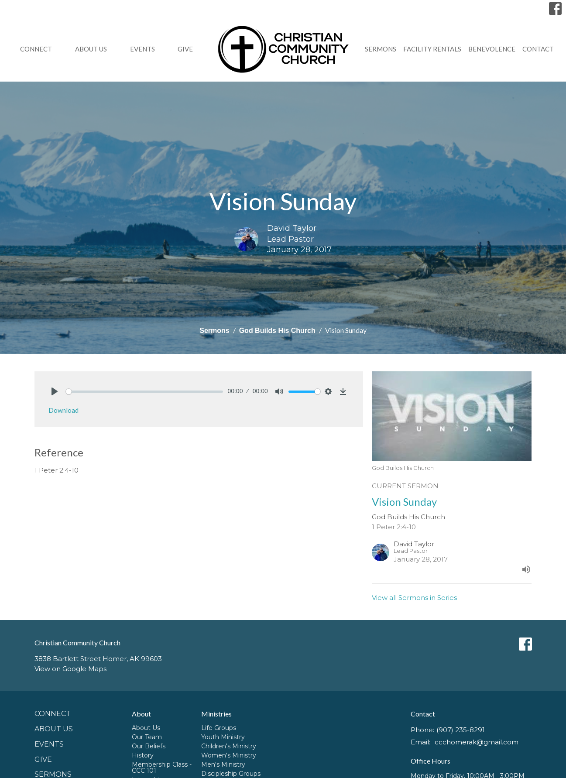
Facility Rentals (432, 49)
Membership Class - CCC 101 (162, 768)
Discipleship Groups (231, 774)
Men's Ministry (223, 764)
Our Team (147, 737)
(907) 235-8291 (460, 730)
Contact (538, 49)
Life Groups (218, 728)
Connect (36, 49)
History (143, 755)
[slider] (144, 391)
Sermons (380, 49)
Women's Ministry (228, 755)
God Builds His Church (277, 330)
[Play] (55, 391)
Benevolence (491, 49)
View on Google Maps (70, 669)
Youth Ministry (223, 737)
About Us (91, 49)
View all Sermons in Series (414, 597)
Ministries (216, 713)
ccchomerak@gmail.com (476, 742)
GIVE (185, 49)
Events (142, 49)
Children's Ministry (228, 746)
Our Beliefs (148, 746)
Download (63, 410)
